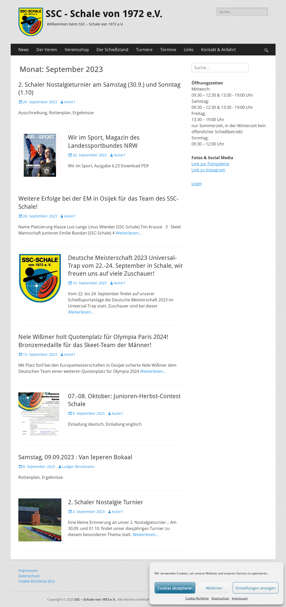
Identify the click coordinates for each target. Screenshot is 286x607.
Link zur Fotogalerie (210, 164)
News (23, 49)
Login (197, 183)
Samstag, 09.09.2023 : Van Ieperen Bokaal (75, 457)
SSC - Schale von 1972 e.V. (104, 13)
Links (189, 49)
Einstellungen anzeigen (256, 587)
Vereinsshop (77, 49)
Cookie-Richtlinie (197, 598)
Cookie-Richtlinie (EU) (36, 581)
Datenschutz (220, 598)
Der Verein (46, 49)
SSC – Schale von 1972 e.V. (95, 599)
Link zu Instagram (208, 170)
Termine (168, 49)
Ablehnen (214, 587)
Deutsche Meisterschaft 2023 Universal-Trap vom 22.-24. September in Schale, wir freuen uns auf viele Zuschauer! (125, 265)
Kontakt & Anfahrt (218, 49)
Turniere (144, 49)
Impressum (240, 598)
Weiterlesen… (129, 233)
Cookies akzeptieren (175, 587)
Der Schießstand (112, 49)
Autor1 (70, 101)
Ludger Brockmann (78, 466)
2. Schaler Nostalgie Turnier (105, 502)
